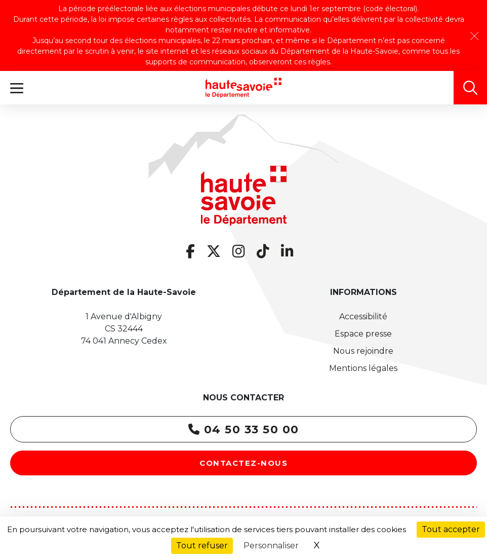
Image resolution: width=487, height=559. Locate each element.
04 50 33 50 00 (243, 429)
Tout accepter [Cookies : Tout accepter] (451, 529)
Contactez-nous (243, 463)
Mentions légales (363, 368)
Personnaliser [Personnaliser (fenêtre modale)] (271, 545)
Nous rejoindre (363, 351)
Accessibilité (363, 316)
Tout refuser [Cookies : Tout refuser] (202, 545)
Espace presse (363, 334)
